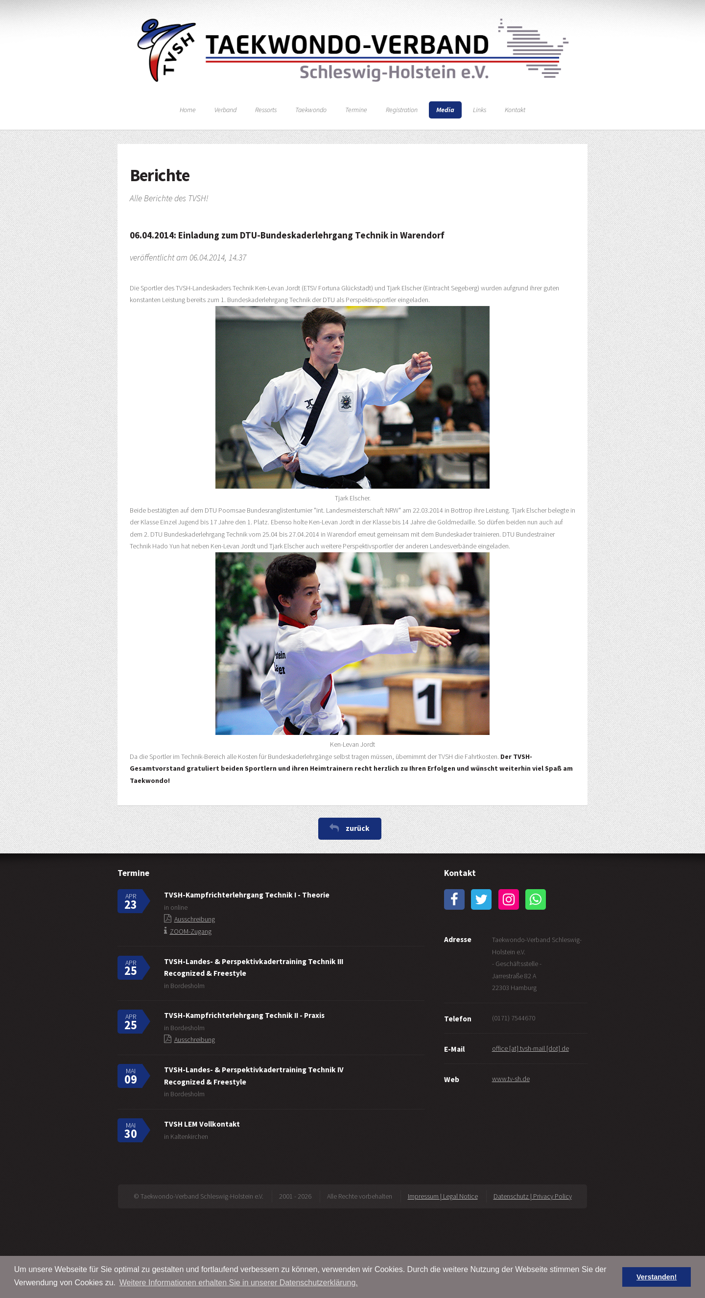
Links (479, 109)
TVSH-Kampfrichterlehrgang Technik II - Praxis (244, 1015)
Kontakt (515, 109)
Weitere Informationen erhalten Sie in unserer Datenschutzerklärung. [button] (238, 1282)
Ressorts (266, 109)
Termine (356, 109)
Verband (225, 109)
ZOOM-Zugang (191, 931)
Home (188, 109)
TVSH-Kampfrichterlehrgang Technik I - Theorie (246, 894)
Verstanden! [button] (656, 1277)
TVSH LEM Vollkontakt (202, 1124)
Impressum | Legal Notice (443, 1196)
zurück (358, 828)
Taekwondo (311, 109)
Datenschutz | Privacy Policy (533, 1196)
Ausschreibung (194, 919)
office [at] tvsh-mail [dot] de (530, 1048)
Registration (402, 109)
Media (445, 109)
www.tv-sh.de (511, 1078)
